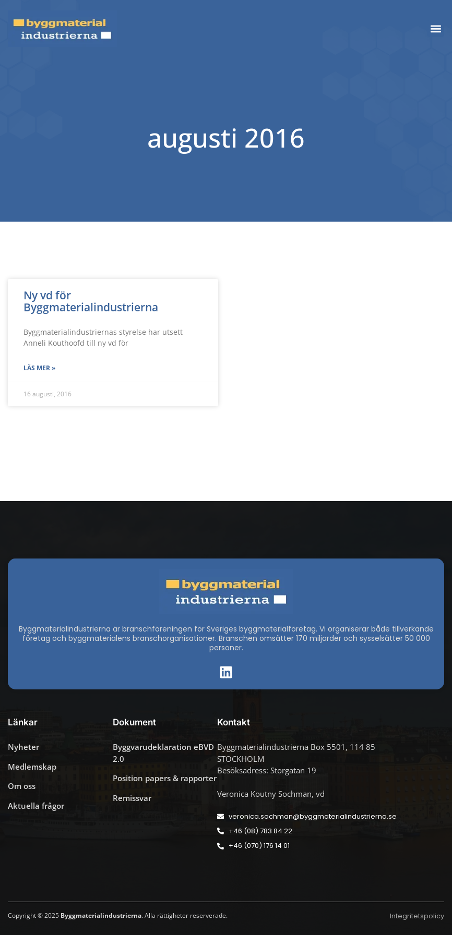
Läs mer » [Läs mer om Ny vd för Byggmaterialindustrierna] (39, 368)
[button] (435, 28)
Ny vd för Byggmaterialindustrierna (90, 301)
